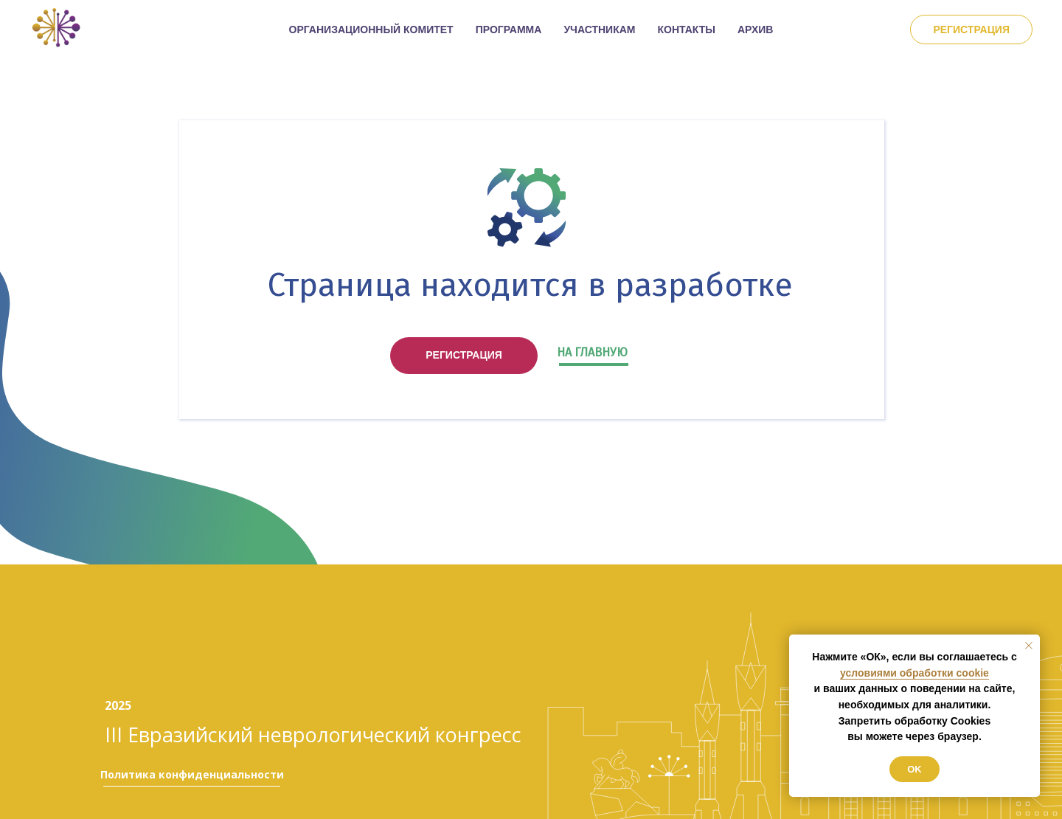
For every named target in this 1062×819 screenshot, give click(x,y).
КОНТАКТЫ (686, 29)
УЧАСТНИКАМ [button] (599, 29)
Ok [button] (914, 769)
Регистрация (971, 29)
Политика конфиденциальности (192, 774)
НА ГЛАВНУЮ (592, 352)
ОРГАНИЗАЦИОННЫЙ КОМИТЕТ (371, 29)
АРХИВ (755, 29)
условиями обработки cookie (914, 673)
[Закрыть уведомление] (1028, 645)
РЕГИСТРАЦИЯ (464, 355)
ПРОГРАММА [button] (509, 29)
